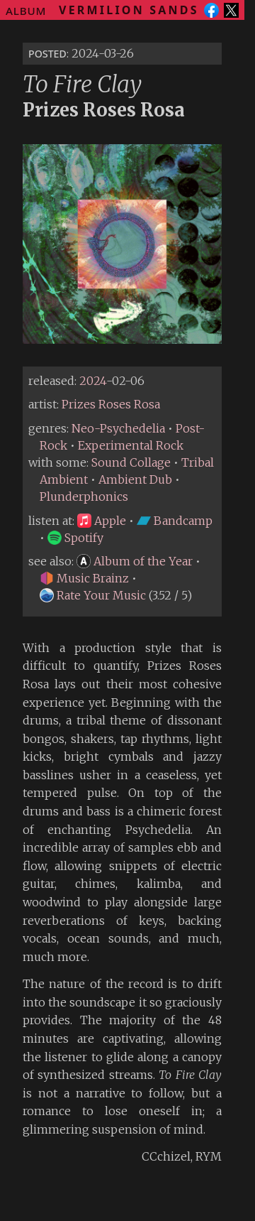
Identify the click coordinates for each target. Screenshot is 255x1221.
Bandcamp (174, 521)
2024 (92, 381)
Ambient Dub (135, 479)
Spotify (75, 538)
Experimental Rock (130, 445)
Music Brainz (84, 578)
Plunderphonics (84, 496)
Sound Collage (131, 462)
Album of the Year (134, 561)
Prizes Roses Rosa (111, 404)
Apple (101, 521)
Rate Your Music (93, 595)
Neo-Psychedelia (118, 428)
